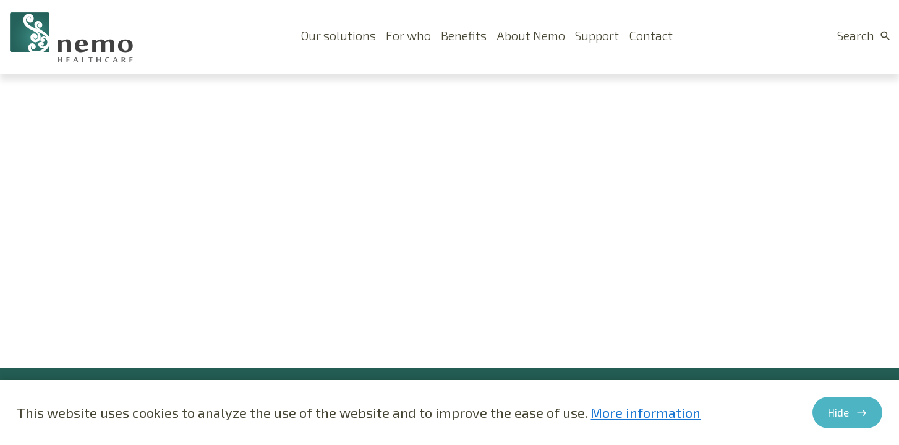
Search (855, 35)
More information (645, 412)
